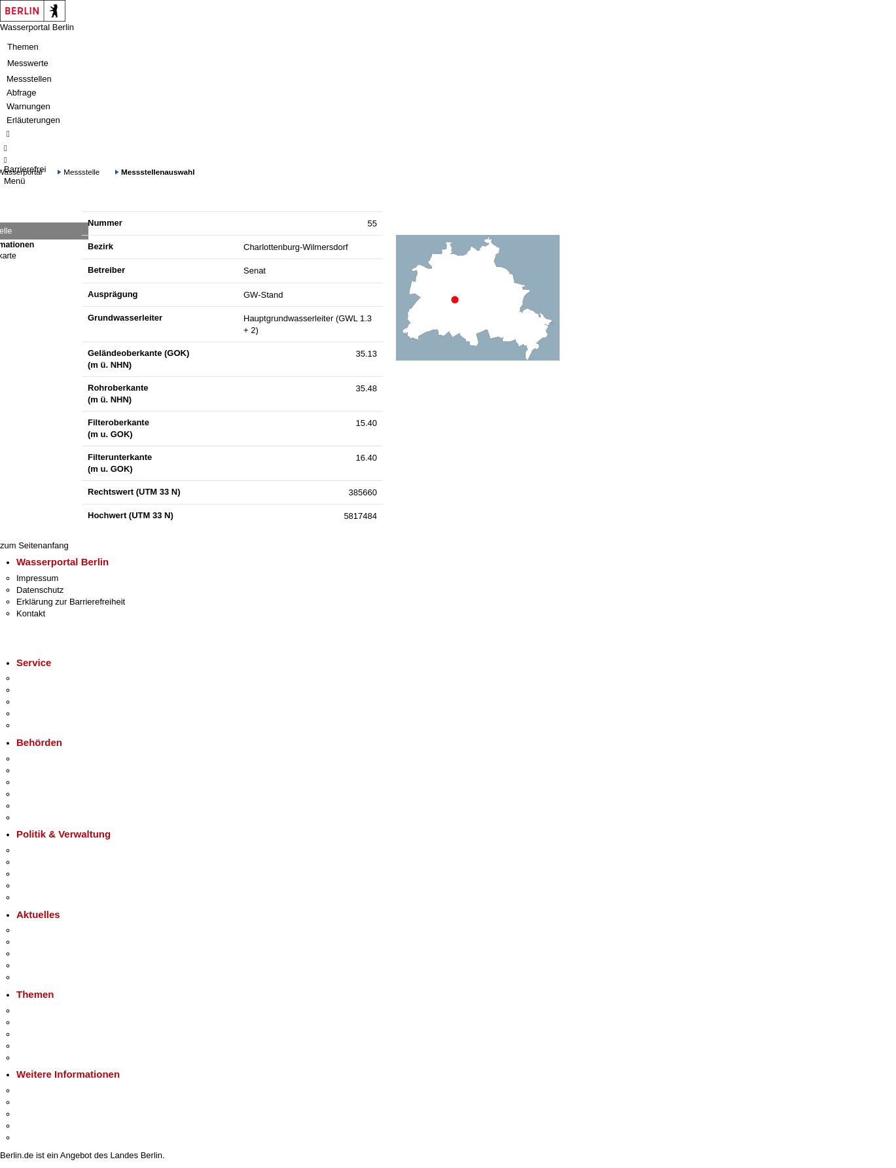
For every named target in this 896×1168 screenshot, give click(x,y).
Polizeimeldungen (50, 942)
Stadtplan (34, 1137)
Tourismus (35, 1102)
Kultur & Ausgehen (51, 1090)
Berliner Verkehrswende (61, 1022)
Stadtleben (36, 1126)
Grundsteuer (39, 1058)
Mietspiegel (38, 1046)
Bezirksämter (41, 782)
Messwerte (27, 63)
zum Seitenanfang (34, 545)
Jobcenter (35, 806)
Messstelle (81, 172)
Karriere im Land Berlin (59, 862)
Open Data (37, 886)
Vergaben (34, 897)
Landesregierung (48, 850)
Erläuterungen (33, 120)
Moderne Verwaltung (55, 1034)
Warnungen (28, 106)
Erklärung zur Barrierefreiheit (70, 602)
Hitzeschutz (38, 977)
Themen (23, 47)
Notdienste (36, 713)
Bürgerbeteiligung (49, 874)
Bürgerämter (39, 794)
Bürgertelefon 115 (50, 702)
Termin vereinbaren (52, 690)
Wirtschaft (35, 1114)
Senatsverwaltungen (55, 770)
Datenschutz (39, 590)
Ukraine (31, 965)
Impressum (37, 578)
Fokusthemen (42, 1011)
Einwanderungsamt (52, 818)
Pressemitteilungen (52, 930)
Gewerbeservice (47, 725)
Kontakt (30, 613)
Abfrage (22, 92)
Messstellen (29, 79)
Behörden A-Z (42, 759)
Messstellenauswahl (157, 172)
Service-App (39, 678)
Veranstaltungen (47, 954)
